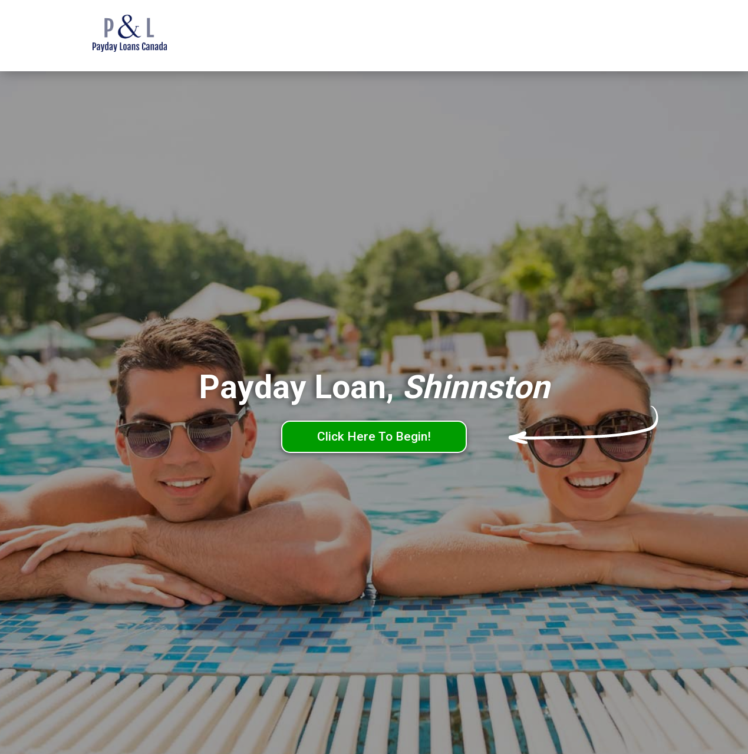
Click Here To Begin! (374, 436)
